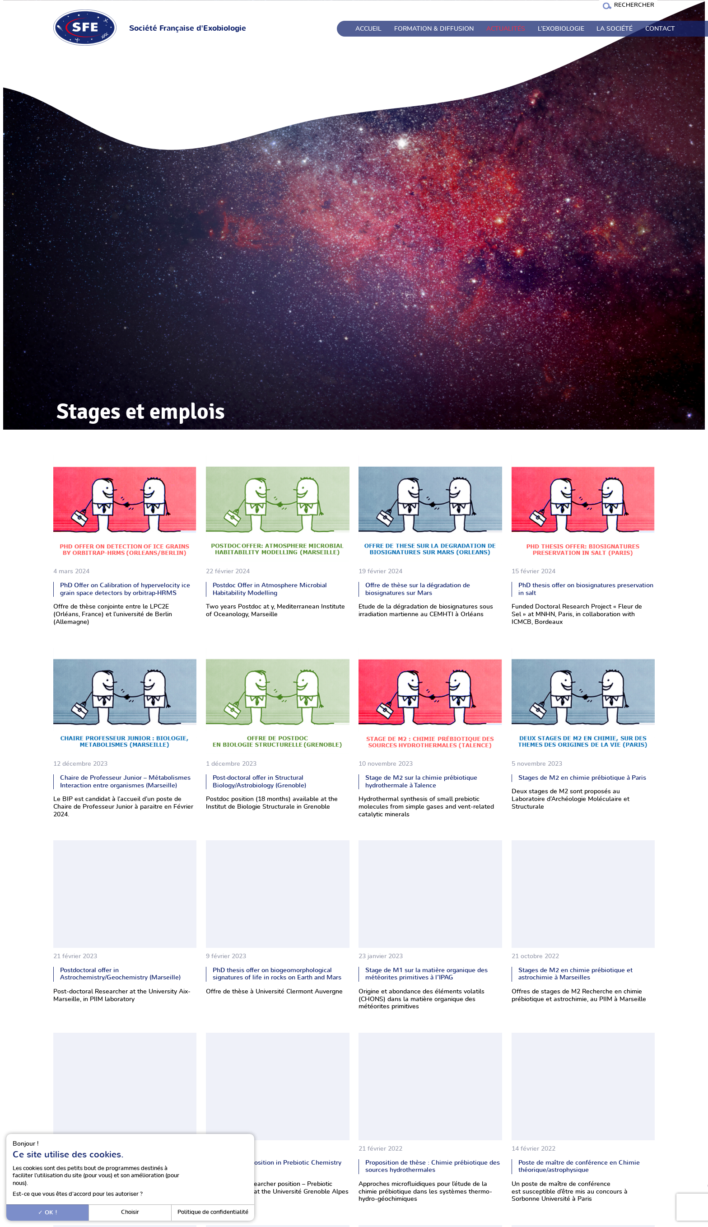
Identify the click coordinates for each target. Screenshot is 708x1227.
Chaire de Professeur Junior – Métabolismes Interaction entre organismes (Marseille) (125, 781)
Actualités (505, 29)
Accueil (368, 29)
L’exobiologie (561, 29)
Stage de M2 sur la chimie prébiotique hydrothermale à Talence (421, 781)
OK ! (47, 1212)
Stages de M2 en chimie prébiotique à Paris (582, 777)
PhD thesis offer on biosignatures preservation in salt (585, 589)
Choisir (130, 1212)
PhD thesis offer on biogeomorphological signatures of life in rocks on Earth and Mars (277, 974)
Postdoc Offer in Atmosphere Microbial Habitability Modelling (270, 589)
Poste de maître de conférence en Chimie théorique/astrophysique (579, 1166)
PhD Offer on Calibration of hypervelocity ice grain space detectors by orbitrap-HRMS (125, 589)
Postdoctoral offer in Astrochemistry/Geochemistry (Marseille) (120, 974)
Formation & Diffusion (434, 29)
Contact (660, 29)
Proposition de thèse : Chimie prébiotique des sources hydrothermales (432, 1166)
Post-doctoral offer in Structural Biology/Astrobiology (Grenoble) (259, 781)
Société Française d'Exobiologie (187, 28)
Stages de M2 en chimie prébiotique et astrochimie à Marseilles (575, 974)
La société (614, 29)
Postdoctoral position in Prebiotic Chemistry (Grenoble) (277, 1166)
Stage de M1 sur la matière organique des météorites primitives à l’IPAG (426, 974)
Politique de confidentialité (212, 1212)
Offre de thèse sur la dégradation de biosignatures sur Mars (417, 589)
